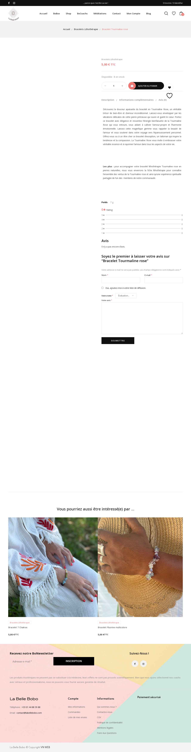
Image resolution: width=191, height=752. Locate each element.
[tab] (110, 100)
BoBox (56, 13)
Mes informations (76, 706)
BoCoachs (82, 13)
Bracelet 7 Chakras (17, 627)
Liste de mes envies (77, 717)
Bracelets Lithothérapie (86, 29)
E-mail (148, 275)
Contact (116, 13)
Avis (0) (163, 99)
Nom (104, 275)
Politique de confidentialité (110, 722)
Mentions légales (105, 727)
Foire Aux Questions (107, 733)
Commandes (74, 712)
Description (108, 99)
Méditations (100, 13)
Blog (148, 13)
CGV (99, 717)
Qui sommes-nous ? (106, 706)
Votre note (107, 295)
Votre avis (106, 300)
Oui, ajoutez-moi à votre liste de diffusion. (123, 288)
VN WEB (45, 747)
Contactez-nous (104, 712)
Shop (68, 13)
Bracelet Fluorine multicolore (112, 627)
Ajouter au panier (147, 86)
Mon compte (133, 13)
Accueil (43, 13)
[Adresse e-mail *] (30, 661)
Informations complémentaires (136, 99)
